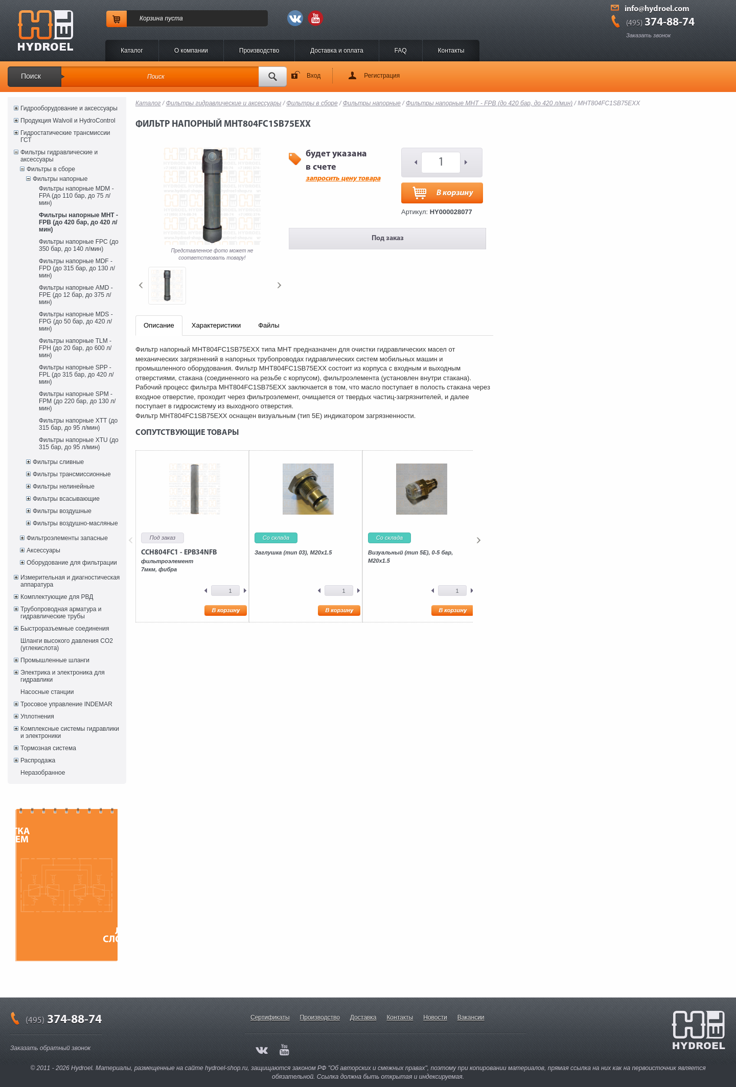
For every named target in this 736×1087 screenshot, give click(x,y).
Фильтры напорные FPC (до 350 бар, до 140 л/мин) (79, 245)
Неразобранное (42, 772)
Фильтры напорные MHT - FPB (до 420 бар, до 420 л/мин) (78, 222)
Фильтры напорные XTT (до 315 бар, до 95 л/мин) (78, 424)
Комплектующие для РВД (56, 596)
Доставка (363, 1017)
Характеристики (216, 325)
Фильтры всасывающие (66, 498)
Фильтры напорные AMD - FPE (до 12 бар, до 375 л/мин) (76, 295)
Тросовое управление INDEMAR (66, 704)
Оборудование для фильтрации (72, 562)
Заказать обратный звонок (50, 1048)
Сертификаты (270, 1017)
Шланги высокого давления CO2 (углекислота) (66, 644)
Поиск (31, 76)
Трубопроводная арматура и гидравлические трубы (60, 613)
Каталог (132, 50)
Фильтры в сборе (51, 169)
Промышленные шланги (54, 660)
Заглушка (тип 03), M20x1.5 (293, 552)
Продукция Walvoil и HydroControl (68, 120)
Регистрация (382, 75)
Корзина (151, 18)
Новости (435, 1017)
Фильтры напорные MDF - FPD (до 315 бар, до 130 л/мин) (77, 268)
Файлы (268, 325)
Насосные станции (47, 692)
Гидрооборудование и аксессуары (69, 108)
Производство (259, 50)
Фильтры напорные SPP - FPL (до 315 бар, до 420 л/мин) (76, 374)
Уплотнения (37, 716)
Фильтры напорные (60, 178)
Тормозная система (48, 748)
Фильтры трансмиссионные (72, 474)
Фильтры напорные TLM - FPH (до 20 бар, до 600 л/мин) (75, 348)
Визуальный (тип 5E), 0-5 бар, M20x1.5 (410, 556)
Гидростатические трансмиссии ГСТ (65, 136)
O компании (191, 50)
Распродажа (37, 760)
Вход (313, 75)
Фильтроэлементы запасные (67, 538)
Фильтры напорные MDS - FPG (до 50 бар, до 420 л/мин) (76, 321)
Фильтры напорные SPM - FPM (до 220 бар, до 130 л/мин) (77, 401)
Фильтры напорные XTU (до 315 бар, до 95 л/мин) (79, 443)
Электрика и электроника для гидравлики (62, 676)
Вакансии (471, 1017)
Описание (159, 325)
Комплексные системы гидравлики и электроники (69, 732)
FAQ (401, 50)
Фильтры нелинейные (64, 486)
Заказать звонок (648, 35)
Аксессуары (43, 550)
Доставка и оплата (336, 50)
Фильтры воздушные (62, 511)
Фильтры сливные (58, 462)
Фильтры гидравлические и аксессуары (59, 156)
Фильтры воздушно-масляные (75, 523)
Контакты (451, 50)
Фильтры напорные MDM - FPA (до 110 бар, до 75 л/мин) (76, 195)
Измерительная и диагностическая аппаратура (70, 581)
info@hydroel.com (657, 9)
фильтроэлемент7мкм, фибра (179, 560)
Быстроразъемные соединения (64, 628)
